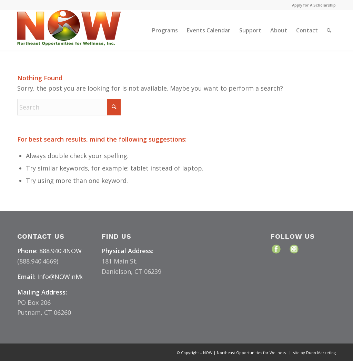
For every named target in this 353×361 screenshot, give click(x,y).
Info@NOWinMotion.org (73, 276)
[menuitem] (312, 5)
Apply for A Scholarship (314, 5)
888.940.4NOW (60, 251)
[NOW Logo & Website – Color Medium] (69, 30)
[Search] (329, 30)
